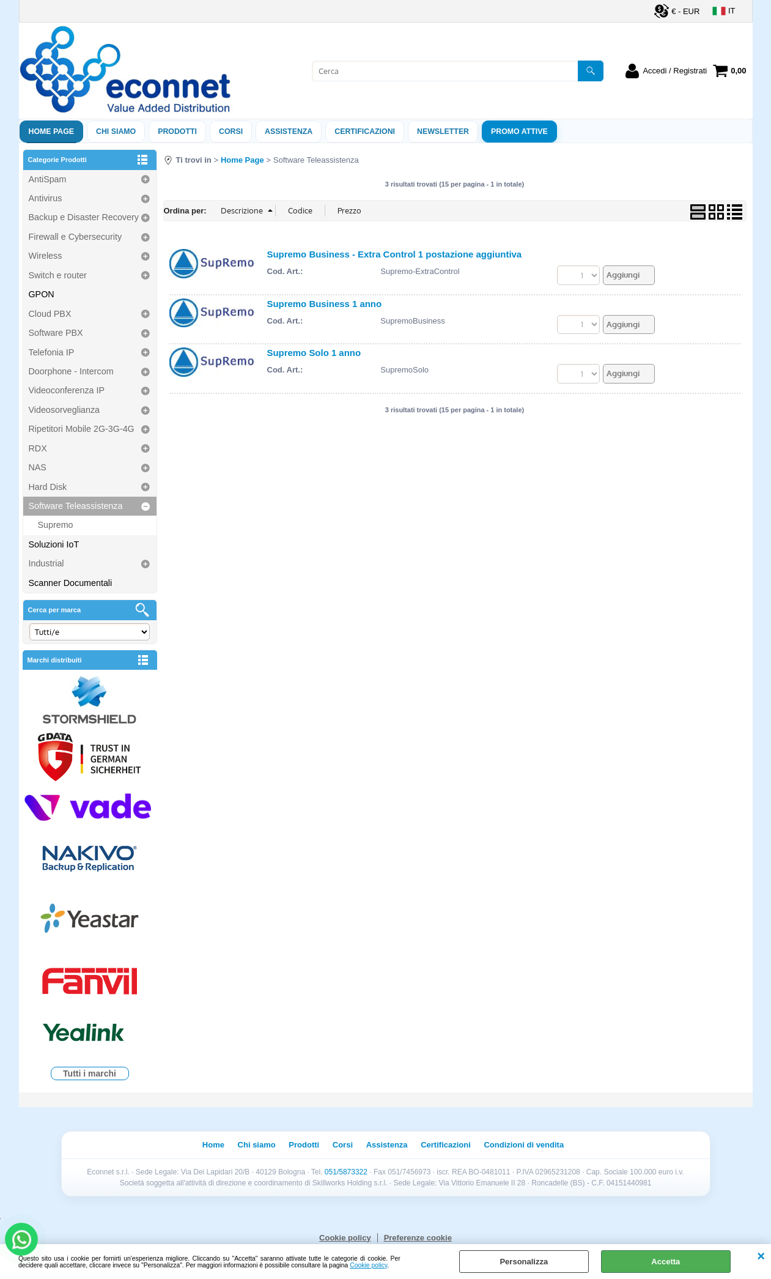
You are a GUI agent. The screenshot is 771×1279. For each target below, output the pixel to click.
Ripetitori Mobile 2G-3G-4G (82, 429)
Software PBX (56, 333)
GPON (41, 294)
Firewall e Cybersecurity (75, 237)
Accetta (665, 1261)
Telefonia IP (52, 352)
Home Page (52, 131)
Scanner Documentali (71, 583)
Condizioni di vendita (524, 1144)
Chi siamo (116, 131)
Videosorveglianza (64, 410)
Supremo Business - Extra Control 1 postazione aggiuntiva (394, 254)
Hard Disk (48, 487)
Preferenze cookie (418, 1237)
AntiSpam (48, 179)
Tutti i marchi (89, 1073)
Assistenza (387, 1144)
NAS (37, 467)
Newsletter (443, 131)
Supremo (55, 525)
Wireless (45, 256)
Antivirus (45, 198)
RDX (38, 448)
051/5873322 (346, 1172)
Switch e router (58, 275)
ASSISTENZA (288, 131)
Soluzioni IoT (54, 544)
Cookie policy (368, 1265)
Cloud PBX (50, 314)
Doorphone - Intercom (71, 371)
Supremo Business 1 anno (324, 303)
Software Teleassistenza (76, 506)
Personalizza (524, 1261)
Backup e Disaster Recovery (84, 217)
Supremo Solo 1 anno (314, 352)
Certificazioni (364, 131)
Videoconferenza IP (67, 390)
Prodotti (177, 131)
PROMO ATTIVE (519, 131)
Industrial (46, 563)
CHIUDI (761, 1256)
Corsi (231, 131)
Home (213, 1144)
